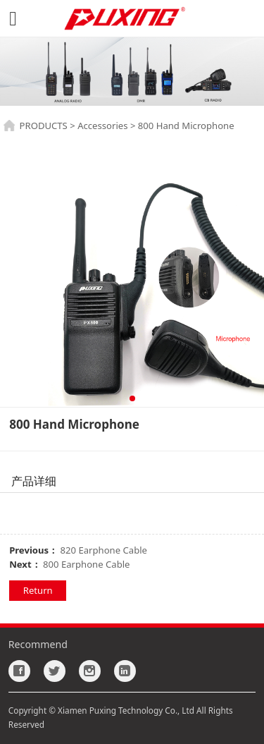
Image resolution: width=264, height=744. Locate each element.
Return (38, 590)
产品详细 (33, 481)
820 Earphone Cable (104, 550)
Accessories (102, 125)
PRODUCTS (44, 125)
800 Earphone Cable (86, 564)
